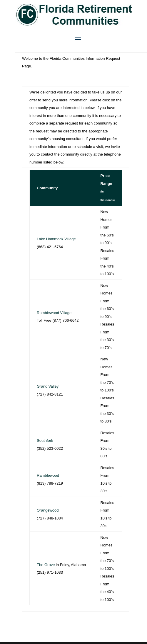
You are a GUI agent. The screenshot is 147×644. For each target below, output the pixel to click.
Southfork (45, 440)
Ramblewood (48, 475)
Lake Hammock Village (56, 239)
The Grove (46, 565)
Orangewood (48, 510)
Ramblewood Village (54, 313)
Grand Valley (48, 386)
